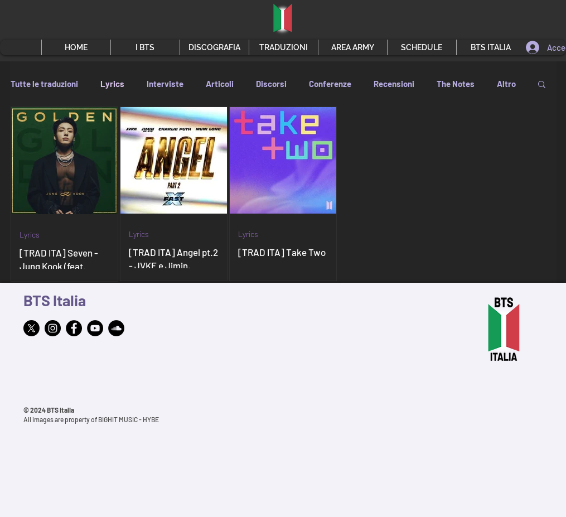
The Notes (456, 84)
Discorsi (271, 84)
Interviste (165, 84)
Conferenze (330, 84)
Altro (506, 84)
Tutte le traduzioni (44, 84)
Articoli (220, 84)
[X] (31, 328)
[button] (145, 47)
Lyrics (112, 84)
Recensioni (394, 84)
